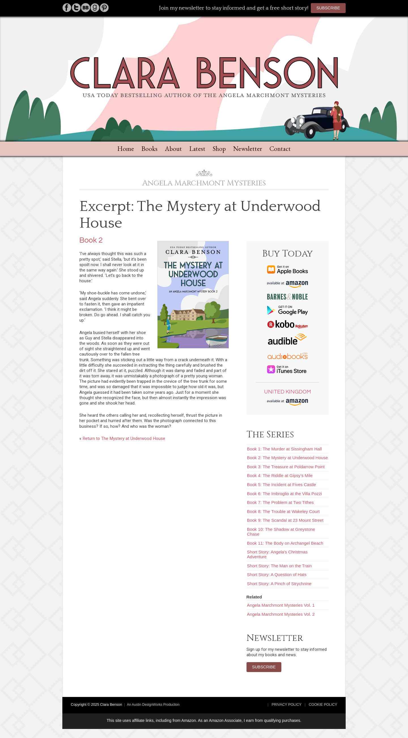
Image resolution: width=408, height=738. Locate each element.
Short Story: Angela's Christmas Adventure (277, 554)
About (173, 148)
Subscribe (328, 8)
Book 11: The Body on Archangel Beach (285, 543)
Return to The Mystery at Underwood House (123, 438)
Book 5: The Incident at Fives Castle (281, 484)
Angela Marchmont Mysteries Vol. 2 (281, 614)
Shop (219, 148)
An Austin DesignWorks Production (153, 705)
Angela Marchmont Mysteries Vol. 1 (281, 605)
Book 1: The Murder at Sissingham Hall (284, 448)
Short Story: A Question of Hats (277, 574)
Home (125, 148)
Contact (280, 148)
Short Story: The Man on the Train (279, 565)
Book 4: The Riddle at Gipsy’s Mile (280, 475)
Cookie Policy (323, 704)
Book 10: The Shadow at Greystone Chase (281, 531)
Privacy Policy (287, 704)
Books (149, 148)
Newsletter (247, 148)
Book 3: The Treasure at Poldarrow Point (286, 466)
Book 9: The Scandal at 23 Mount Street (285, 520)
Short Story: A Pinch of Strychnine (279, 583)
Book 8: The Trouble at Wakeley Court (283, 511)
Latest (197, 148)
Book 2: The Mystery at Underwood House (287, 457)
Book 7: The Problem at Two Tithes (280, 502)
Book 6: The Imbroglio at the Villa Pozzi (284, 493)
